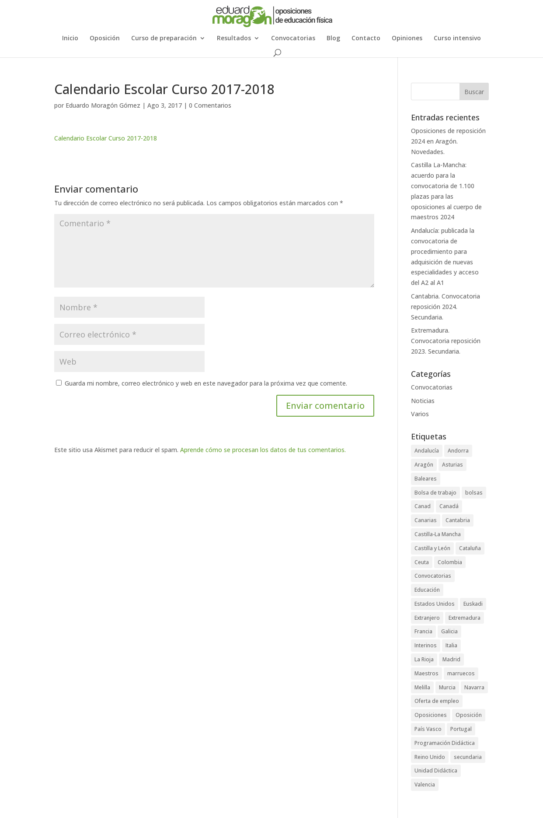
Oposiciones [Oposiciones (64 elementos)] (430, 715)
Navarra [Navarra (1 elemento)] (474, 687)
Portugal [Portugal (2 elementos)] (461, 729)
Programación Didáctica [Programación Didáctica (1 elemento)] (444, 743)
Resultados (234, 38)
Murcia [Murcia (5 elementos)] (447, 687)
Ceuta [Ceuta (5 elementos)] (421, 562)
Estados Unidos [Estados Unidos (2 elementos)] (434, 603)
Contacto (366, 38)
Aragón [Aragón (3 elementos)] (423, 464)
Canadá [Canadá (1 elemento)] (449, 506)
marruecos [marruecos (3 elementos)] (461, 673)
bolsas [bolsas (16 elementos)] (474, 492)
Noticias (423, 401)
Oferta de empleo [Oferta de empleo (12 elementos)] (436, 701)
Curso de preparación (164, 38)
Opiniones (407, 38)
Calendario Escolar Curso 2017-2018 (105, 138)
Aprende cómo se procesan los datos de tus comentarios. (263, 450)
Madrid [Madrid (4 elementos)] (451, 659)
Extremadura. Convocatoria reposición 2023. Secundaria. (445, 340)
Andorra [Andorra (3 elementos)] (458, 450)
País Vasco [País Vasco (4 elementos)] (428, 729)
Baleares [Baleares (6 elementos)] (425, 478)
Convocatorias (293, 38)
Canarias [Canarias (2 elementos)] (425, 520)
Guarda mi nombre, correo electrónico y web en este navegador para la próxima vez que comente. (206, 383)
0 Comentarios (210, 105)
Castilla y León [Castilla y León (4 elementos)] (432, 548)
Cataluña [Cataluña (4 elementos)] (470, 548)
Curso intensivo (457, 38)
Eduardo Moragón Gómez (103, 105)
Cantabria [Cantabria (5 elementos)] (458, 520)
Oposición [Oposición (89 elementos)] (469, 715)
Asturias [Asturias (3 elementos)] (452, 464)
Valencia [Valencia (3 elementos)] (424, 784)
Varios (420, 414)
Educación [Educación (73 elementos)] (427, 589)
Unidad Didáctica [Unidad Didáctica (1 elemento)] (435, 770)
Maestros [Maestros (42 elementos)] (426, 673)
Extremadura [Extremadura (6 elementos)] (464, 617)
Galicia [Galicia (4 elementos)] (449, 631)
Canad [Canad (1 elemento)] (422, 506)
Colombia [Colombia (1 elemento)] (450, 562)
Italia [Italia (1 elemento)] (451, 645)
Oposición (105, 38)
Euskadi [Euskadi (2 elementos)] (473, 603)
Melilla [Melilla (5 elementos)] (422, 687)
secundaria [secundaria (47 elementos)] (468, 757)
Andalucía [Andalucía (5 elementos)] (426, 450)
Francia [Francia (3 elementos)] (423, 631)
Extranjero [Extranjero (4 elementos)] (427, 617)
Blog (333, 38)
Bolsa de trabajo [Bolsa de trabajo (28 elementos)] (435, 492)
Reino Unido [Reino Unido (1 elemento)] (429, 757)
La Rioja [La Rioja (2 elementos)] (424, 659)
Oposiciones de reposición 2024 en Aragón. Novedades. (448, 141)
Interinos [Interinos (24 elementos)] (425, 645)
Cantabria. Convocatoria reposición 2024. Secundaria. (445, 306)
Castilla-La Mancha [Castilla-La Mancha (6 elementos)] (437, 534)
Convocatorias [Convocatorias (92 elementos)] (432, 575)
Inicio (70, 38)
